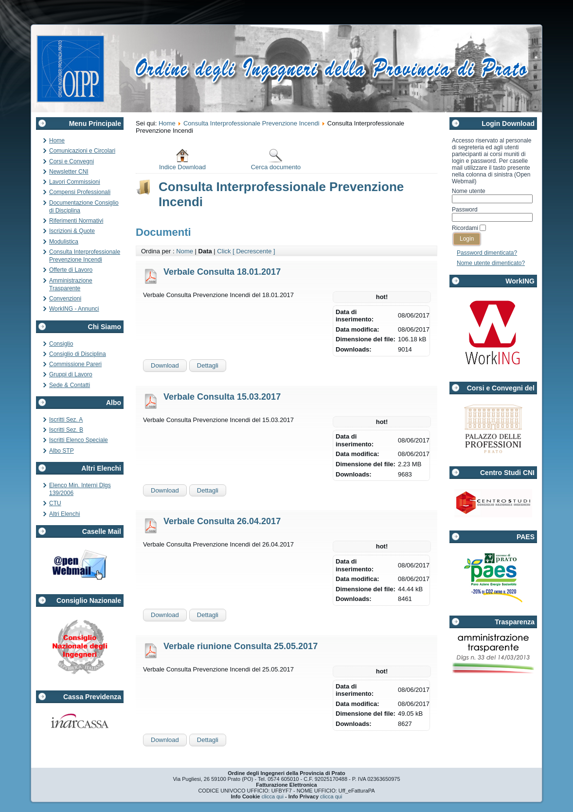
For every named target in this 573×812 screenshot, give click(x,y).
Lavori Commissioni (74, 181)
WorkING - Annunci (74, 308)
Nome (184, 251)
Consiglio (61, 343)
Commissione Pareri (75, 364)
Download (165, 365)
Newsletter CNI (69, 171)
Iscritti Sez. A (66, 419)
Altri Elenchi (64, 514)
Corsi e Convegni (71, 161)
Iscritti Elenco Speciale (78, 440)
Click (224, 251)
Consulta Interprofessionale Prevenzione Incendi (251, 123)
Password (465, 209)
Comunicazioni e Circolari (82, 150)
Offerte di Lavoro (70, 269)
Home (57, 140)
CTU (55, 503)
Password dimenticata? (487, 252)
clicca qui (273, 796)
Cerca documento (276, 159)
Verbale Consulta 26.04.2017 (222, 521)
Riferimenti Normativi (76, 220)
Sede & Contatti (69, 385)
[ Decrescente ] (254, 251)
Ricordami (465, 228)
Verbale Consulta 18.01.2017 (222, 272)
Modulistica (63, 241)
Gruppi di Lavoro (70, 374)
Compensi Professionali (79, 192)
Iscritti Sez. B (66, 429)
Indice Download (182, 159)
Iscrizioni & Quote (72, 231)
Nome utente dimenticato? (491, 263)
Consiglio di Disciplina (77, 354)
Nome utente (468, 191)
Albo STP (61, 450)
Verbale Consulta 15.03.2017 (222, 397)
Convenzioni (65, 298)
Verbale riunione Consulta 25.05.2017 (240, 646)
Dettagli (207, 365)
